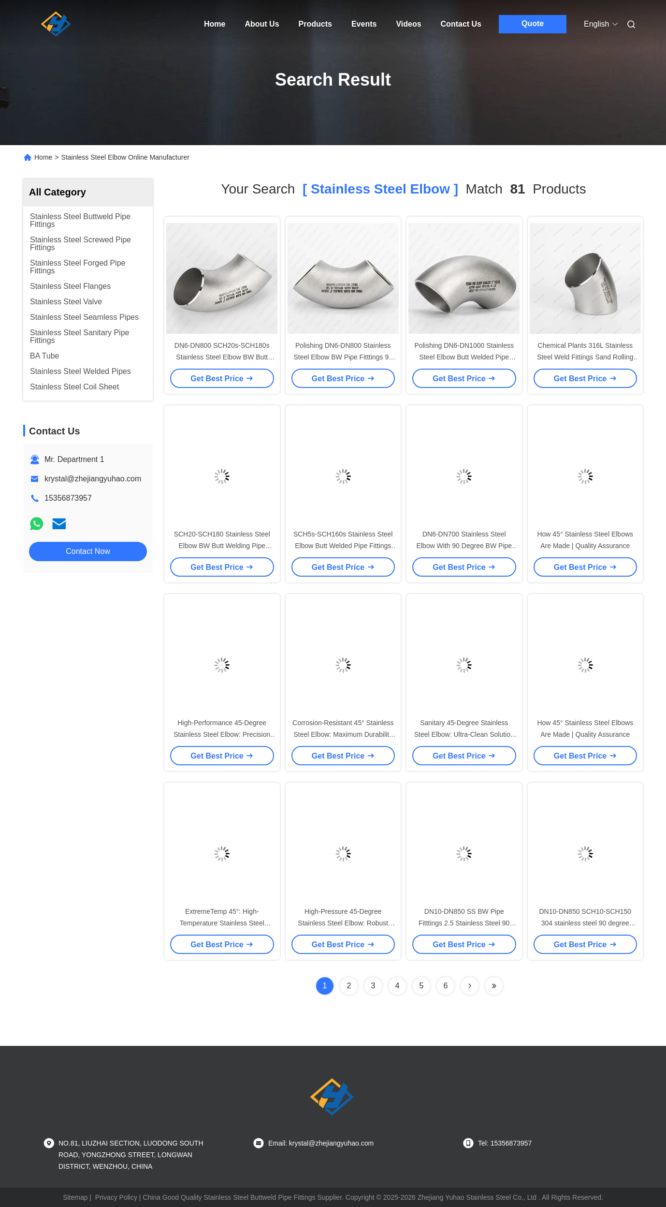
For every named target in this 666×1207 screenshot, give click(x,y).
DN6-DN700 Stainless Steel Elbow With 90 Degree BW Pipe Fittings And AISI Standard (464, 545)
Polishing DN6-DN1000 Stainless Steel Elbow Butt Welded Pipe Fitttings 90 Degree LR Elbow (464, 357)
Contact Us (461, 24)
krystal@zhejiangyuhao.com (92, 479)
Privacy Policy (116, 1197)
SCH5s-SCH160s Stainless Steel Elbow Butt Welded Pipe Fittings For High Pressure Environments (342, 545)
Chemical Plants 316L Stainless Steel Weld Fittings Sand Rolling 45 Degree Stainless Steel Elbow (585, 357)
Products (315, 24)
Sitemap (75, 1197)
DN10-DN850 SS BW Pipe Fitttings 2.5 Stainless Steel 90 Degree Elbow (464, 923)
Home (214, 24)
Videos (408, 24)
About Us (262, 24)
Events (363, 24)
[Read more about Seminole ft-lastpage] (494, 986)
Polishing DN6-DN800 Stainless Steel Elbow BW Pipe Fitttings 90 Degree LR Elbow (342, 357)
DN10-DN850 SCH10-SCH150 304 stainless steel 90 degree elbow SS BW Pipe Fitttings (585, 923)
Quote (532, 23)
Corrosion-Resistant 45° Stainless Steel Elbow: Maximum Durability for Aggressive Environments (342, 734)
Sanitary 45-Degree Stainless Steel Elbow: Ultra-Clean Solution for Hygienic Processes (464, 734)
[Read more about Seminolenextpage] (469, 986)
